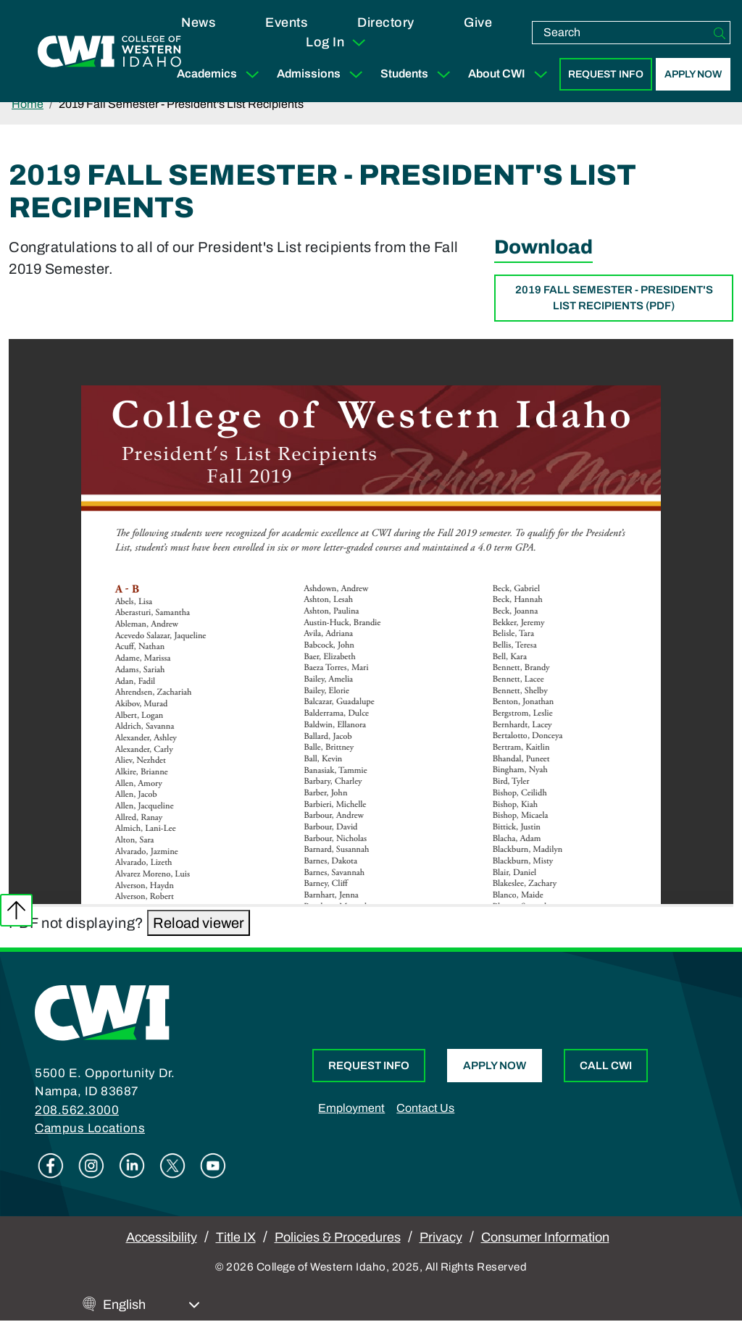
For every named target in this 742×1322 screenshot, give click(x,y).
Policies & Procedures (338, 1237)
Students (418, 74)
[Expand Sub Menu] (252, 74)
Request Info (605, 74)
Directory (385, 22)
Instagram (91, 1165)
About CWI (511, 74)
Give (478, 22)
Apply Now (693, 74)
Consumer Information (545, 1237)
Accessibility (161, 1237)
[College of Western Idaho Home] (109, 51)
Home (27, 104)
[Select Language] (151, 1305)
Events (286, 22)
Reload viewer (198, 923)
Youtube (213, 1165)
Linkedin (132, 1165)
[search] (621, 32)
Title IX (236, 1237)
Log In (336, 42)
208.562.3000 (77, 1110)
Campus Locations (90, 1128)
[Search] (719, 32)
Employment (351, 1108)
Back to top (16, 910)
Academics (221, 74)
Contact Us (425, 1108)
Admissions (323, 74)
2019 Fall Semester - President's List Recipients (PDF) (614, 298)
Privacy (441, 1237)
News (198, 22)
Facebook (51, 1165)
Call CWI (606, 1065)
